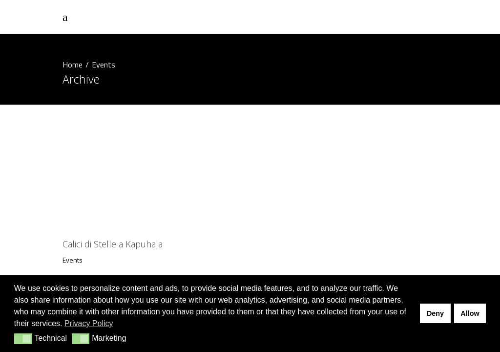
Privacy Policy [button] (88, 323)
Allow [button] (469, 313)
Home (72, 64)
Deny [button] (435, 313)
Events (72, 260)
